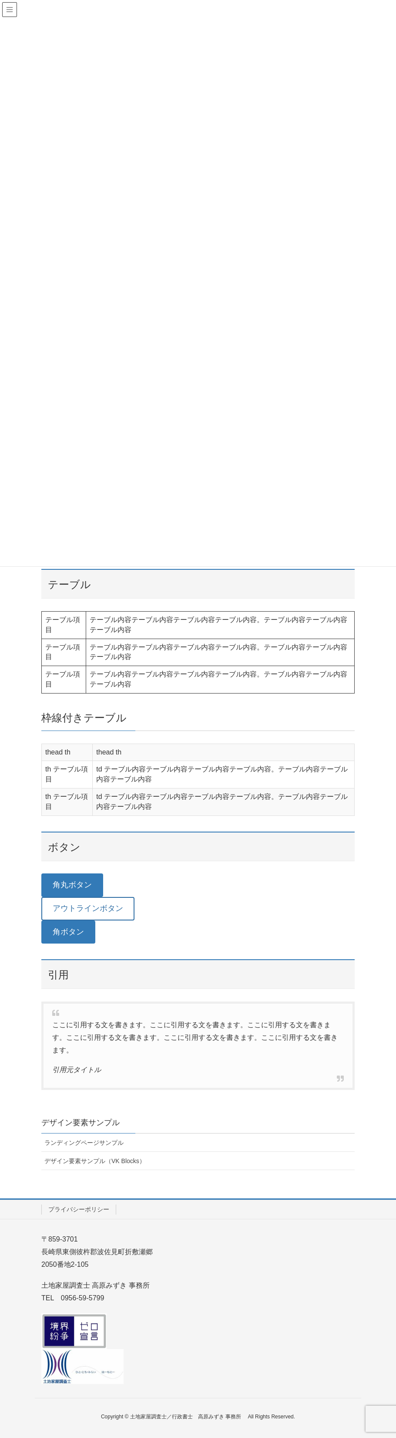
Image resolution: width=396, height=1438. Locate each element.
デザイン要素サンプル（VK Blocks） (94, 1160)
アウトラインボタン (88, 908)
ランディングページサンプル (84, 1142)
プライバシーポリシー (78, 1209)
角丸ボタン (72, 884)
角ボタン (68, 931)
